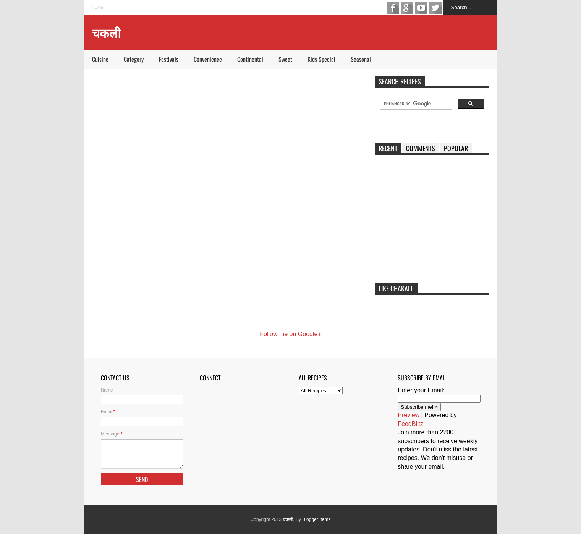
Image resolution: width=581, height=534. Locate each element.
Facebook (393, 8)
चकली (288, 519)
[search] (415, 103)
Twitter (435, 8)
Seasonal (361, 59)
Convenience (208, 59)
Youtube (421, 8)
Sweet (285, 59)
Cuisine (100, 59)
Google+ (407, 8)
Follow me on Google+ (290, 334)
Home (98, 7)
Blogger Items (316, 519)
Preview (408, 415)
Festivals (168, 59)
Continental (250, 59)
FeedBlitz (410, 424)
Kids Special (321, 59)
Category (134, 59)
